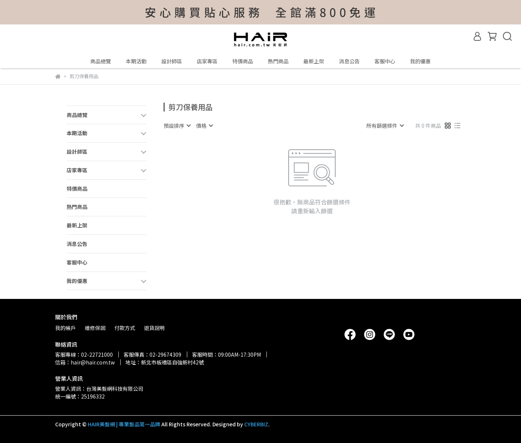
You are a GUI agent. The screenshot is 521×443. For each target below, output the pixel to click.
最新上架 (313, 61)
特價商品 (242, 61)
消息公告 (349, 61)
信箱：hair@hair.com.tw (85, 362)
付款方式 (124, 328)
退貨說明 (154, 328)
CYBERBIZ (256, 424)
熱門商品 (278, 61)
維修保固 (95, 328)
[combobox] (177, 125)
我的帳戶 (65, 328)
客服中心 (384, 61)
